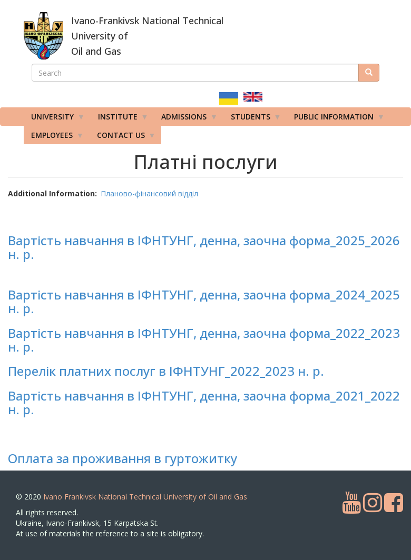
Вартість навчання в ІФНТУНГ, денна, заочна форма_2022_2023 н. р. (204, 339)
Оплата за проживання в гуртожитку (122, 458)
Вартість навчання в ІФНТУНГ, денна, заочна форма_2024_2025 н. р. (204, 301)
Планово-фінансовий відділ (149, 193)
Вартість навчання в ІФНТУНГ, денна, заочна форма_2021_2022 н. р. (204, 402)
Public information (336, 119)
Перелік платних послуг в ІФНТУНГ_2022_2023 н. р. (166, 370)
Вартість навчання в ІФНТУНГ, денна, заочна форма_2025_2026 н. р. (204, 247)
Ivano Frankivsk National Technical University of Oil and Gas (145, 497)
